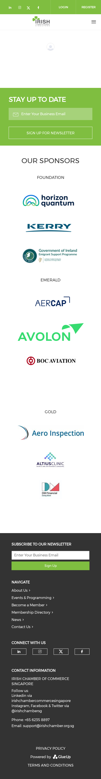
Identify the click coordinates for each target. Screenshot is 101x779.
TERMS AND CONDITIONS (51, 765)
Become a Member (28, 605)
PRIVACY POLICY (50, 748)
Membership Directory (31, 612)
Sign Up (51, 566)
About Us (19, 590)
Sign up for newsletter (51, 133)
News (16, 620)
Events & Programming (31, 598)
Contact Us (21, 627)
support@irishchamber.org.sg (48, 726)
